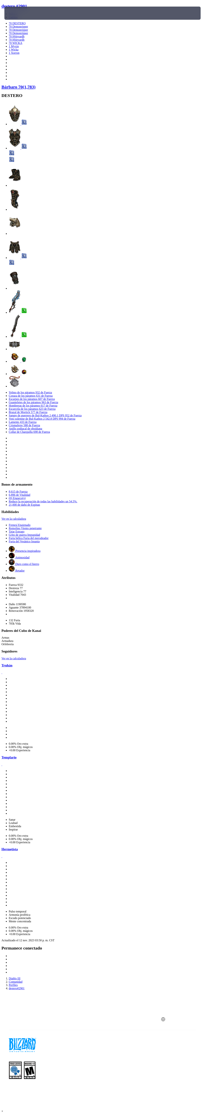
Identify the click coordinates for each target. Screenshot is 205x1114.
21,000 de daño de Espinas (24, 504)
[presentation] (15, 13)
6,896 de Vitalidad (19, 494)
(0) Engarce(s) (17, 498)
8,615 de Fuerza (18, 491)
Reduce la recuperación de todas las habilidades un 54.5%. (43, 501)
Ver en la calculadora (13, 518)
